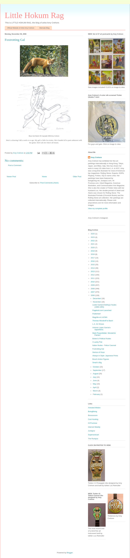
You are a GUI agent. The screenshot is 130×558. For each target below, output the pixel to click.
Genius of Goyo (98, 352)
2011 (93, 278)
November (97, 302)
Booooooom (93, 415)
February (96, 394)
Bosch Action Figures (100, 359)
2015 (93, 265)
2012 (93, 275)
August (96, 374)
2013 (93, 271)
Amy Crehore (96, 157)
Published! (96, 314)
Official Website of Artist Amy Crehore (20, 28)
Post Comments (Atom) (49, 183)
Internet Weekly (94, 427)
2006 (93, 295)
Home (44, 177)
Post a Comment (14, 165)
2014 (93, 268)
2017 (93, 258)
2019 (93, 251)
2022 (93, 241)
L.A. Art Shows (98, 324)
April (95, 387)
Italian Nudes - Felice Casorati (104, 345)
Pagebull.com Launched (101, 310)
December (97, 298)
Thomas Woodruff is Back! (102, 321)
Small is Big (97, 363)
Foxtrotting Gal (98, 349)
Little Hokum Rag (34, 15)
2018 (93, 254)
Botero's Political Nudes (101, 339)
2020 (93, 247)
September (97, 370)
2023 (93, 237)
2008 (93, 289)
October (96, 367)
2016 (93, 261)
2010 (93, 282)
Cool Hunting (93, 419)
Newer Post (11, 177)
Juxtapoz (91, 431)
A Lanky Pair (97, 342)
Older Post (77, 177)
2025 (93, 234)
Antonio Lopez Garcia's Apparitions (101, 329)
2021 (93, 244)
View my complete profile (98, 208)
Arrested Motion (94, 408)
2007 (93, 292)
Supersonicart (93, 435)
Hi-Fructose (92, 423)
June (95, 380)
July (95, 377)
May (95, 384)
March (95, 391)
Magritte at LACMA (99, 317)
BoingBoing (92, 411)
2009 (93, 285)
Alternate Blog (44, 28)
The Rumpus (93, 439)
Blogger (70, 553)
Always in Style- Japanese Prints (105, 356)
